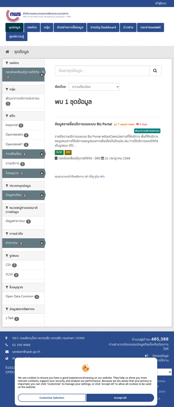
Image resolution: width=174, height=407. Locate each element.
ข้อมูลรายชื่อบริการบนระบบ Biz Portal (83, 124)
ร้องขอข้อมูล (160, 356)
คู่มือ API (99, 177)
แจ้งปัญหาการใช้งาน (156, 360)
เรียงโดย (60, 87)
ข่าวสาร (128, 27)
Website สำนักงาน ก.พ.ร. (28, 358)
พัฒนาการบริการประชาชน (147, 131)
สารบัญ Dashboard (103, 27)
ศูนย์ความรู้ (16, 36)
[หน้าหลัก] (7, 52)
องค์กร (32, 27)
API (86, 177)
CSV (68, 152)
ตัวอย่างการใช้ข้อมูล (70, 27)
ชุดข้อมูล (14, 27)
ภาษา (105, 365)
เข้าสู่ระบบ (160, 3)
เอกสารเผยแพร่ (150, 27)
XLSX (59, 152)
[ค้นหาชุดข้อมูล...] (102, 71)
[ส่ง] (155, 71)
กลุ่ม (47, 27)
